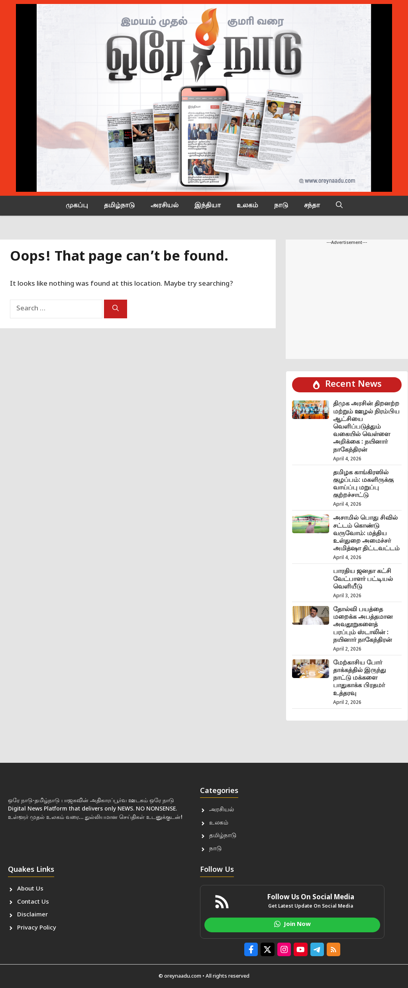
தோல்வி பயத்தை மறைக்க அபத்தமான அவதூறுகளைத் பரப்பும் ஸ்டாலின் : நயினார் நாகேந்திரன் (363, 625)
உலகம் (247, 205)
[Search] (115, 309)
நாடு (281, 205)
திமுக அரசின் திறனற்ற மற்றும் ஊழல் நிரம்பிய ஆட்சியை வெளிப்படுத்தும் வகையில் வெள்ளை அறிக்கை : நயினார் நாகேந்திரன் (366, 427)
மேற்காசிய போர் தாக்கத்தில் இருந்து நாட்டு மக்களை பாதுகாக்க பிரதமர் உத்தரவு (359, 678)
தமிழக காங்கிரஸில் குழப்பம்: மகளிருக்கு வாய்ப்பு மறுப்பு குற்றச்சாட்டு (363, 484)
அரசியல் (164, 205)
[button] (339, 206)
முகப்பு (77, 205)
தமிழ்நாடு (119, 205)
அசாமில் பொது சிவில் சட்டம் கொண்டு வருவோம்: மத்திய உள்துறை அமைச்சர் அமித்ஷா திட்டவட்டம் (366, 533)
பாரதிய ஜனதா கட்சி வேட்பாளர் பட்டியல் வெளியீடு (363, 579)
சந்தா (312, 205)
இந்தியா (207, 205)
